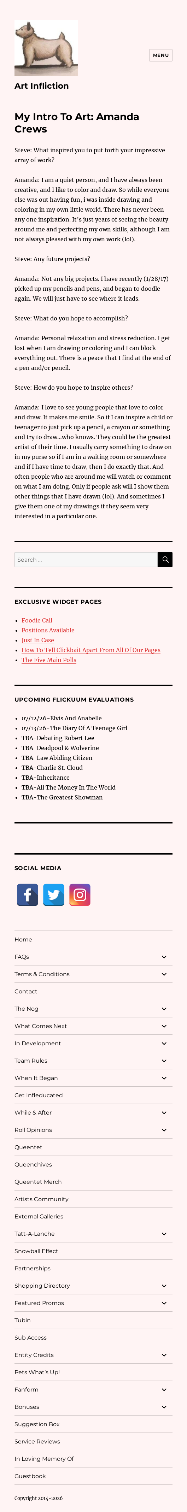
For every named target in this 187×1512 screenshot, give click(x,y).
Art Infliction (41, 86)
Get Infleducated (38, 1095)
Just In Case (38, 640)
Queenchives (33, 1164)
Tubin (22, 1320)
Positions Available (48, 630)
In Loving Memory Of (44, 1458)
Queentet (28, 1147)
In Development (37, 1043)
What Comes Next (40, 1026)
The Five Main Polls (49, 659)
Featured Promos (39, 1303)
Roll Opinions (33, 1130)
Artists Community (41, 1199)
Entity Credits (34, 1355)
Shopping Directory (42, 1285)
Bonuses (26, 1407)
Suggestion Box (37, 1424)
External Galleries (38, 1216)
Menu (161, 55)
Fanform (26, 1389)
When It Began (36, 1078)
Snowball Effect (36, 1251)
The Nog (26, 1008)
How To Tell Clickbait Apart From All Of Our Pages (91, 650)
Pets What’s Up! (37, 1372)
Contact (25, 991)
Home (23, 939)
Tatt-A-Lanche (34, 1233)
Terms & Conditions (42, 974)
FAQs (21, 956)
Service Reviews (37, 1441)
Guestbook (30, 1476)
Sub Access (30, 1337)
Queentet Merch (38, 1182)
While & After (33, 1112)
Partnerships (32, 1268)
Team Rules (30, 1060)
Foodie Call (37, 620)
